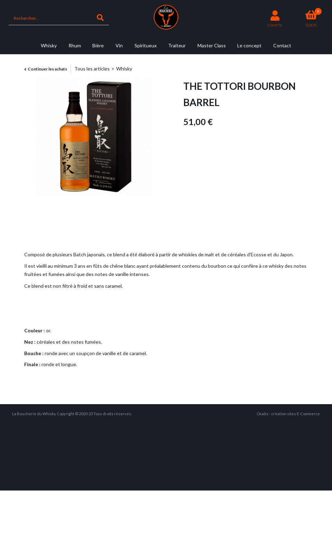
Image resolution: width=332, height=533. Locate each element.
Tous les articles (92, 69)
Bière (98, 45)
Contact (282, 45)
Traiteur (177, 45)
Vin (119, 45)
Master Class (211, 45)
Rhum (74, 45)
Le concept (249, 45)
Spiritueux (146, 45)
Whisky (49, 45)
